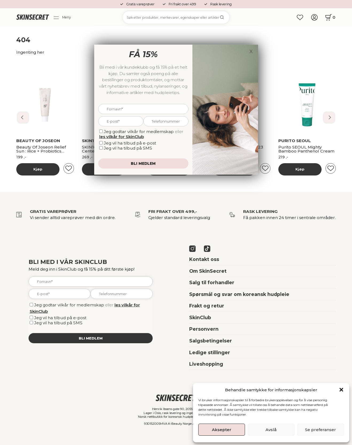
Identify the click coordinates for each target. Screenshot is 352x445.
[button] (341, 389)
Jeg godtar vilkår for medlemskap (69, 304)
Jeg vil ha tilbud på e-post (60, 317)
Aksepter (221, 429)
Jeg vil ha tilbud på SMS (58, 322)
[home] (32, 17)
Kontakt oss (204, 259)
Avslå (271, 429)
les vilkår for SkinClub (121, 136)
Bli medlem (90, 338)
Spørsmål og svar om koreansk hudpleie (239, 294)
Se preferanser (320, 429)
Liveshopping (206, 364)
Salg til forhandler (211, 282)
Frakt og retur (206, 306)
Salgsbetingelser (210, 340)
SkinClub (200, 317)
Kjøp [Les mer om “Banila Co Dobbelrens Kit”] (37, 169)
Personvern (204, 329)
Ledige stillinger (209, 352)
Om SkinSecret (208, 271)
